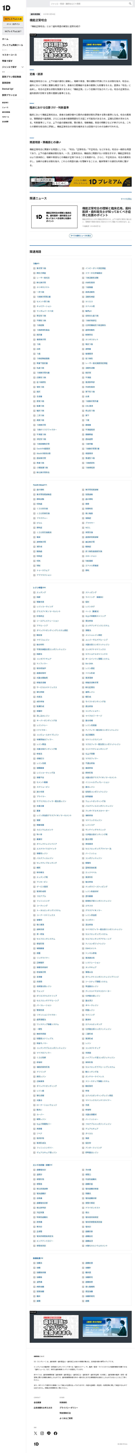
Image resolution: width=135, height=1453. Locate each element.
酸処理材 (89, 1086)
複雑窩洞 (89, 354)
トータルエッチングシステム (49, 910)
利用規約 (63, 1402)
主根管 (39, 1231)
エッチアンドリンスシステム (97, 626)
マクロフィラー (91, 758)
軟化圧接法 (90, 687)
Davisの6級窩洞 (43, 449)
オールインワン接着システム (97, 659)
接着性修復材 (42, 967)
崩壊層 (88, 425)
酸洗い (39, 1110)
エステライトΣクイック (46, 849)
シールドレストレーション (48, 621)
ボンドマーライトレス (94, 1077)
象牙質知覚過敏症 (44, 494)
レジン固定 (90, 668)
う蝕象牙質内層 (43, 373)
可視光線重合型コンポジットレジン (51, 649)
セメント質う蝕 (43, 301)
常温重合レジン (91, 986)
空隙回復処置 (91, 868)
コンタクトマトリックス (95, 649)
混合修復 (89, 925)
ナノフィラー (42, 664)
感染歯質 (89, 439)
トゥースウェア (43, 570)
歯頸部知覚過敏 (91, 537)
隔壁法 (39, 654)
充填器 (88, 1053)
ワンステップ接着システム (48, 1024)
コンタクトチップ (92, 1048)
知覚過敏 (89, 494)
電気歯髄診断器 (91, 1189)
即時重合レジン (91, 1152)
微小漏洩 (40, 925)
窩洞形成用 (41, 891)
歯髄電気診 (41, 1170)
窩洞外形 (89, 877)
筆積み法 (89, 972)
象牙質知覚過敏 (91, 490)
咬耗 (38, 561)
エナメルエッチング (93, 1024)
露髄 (38, 1301)
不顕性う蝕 (41, 320)
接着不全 (40, 777)
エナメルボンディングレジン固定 (99, 1095)
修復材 (39, 1062)
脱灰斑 (88, 373)
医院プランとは (9, 95)
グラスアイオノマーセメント (49, 611)
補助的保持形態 (43, 1067)
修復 (87, 1091)
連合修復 (89, 706)
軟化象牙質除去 (43, 472)
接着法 (88, 630)
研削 (38, 566)
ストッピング (91, 592)
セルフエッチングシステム (96, 934)
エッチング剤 (42, 877)
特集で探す (7, 60)
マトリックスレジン (93, 820)
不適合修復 (90, 763)
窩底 (87, 1138)
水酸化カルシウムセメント (96, 1246)
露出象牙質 (90, 542)
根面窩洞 (89, 453)
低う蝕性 (89, 358)
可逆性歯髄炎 (91, 1179)
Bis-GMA (89, 664)
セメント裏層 (42, 782)
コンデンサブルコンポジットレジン (51, 1048)
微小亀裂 (89, 513)
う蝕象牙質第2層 (44, 297)
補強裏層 (40, 948)
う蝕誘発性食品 (43, 330)
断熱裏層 (89, 796)
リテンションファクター (47, 1015)
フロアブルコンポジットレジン (98, 1124)
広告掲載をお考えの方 (43, 1408)
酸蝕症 (88, 547)
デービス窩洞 (42, 887)
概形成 (88, 697)
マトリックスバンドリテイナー (98, 1100)
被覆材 (39, 920)
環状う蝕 (89, 344)
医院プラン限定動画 (11, 76)
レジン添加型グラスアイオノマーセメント (54, 815)
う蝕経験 (40, 325)
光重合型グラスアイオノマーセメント (101, 777)
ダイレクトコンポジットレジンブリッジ (102, 977)
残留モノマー (42, 1043)
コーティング (42, 906)
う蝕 (38, 344)
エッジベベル (91, 872)
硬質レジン (41, 1119)
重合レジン (90, 787)
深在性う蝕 (41, 439)
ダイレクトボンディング (47, 1086)
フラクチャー (42, 518)
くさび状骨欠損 (43, 513)
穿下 (87, 415)
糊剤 (38, 868)
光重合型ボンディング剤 (47, 749)
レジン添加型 (91, 915)
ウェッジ (40, 991)
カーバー (40, 1114)
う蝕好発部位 (91, 320)
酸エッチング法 (91, 1072)
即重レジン (90, 1010)
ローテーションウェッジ (47, 1105)
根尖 (87, 1212)
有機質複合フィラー (45, 739)
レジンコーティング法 (46, 773)
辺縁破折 (40, 963)
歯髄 (87, 1301)
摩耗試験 (40, 499)
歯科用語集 (6, 112)
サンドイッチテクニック (95, 830)
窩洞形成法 (41, 1143)
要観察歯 (89, 434)
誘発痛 (39, 1222)
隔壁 (38, 597)
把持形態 (89, 773)
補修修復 (89, 815)
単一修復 (40, 934)
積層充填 (40, 602)
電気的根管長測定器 (93, 1222)
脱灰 (38, 392)
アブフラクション (44, 575)
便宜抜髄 (89, 1291)
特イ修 (39, 834)
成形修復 (40, 702)
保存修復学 (41, 668)
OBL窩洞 (89, 406)
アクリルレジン (43, 640)
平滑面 (88, 377)
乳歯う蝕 (40, 368)
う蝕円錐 (89, 444)
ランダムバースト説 (45, 311)
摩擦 (87, 504)
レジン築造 (41, 744)
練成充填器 (41, 1034)
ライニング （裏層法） (94, 597)
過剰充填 (40, 929)
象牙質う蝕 (41, 268)
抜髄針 (88, 1268)
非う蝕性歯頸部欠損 (93, 551)
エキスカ (89, 906)
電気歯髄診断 (91, 1198)
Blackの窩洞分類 (43, 453)
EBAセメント (90, 948)
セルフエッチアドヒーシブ (48, 1001)
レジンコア (90, 825)
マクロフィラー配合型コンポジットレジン (102, 744)
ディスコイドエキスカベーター (98, 991)
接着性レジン (42, 853)
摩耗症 (39, 528)
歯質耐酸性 (90, 330)
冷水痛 (88, 1170)
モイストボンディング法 (95, 702)
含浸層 (39, 396)
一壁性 (39, 1029)
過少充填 (40, 792)
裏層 (38, 811)
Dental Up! (7, 88)
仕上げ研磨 (90, 754)
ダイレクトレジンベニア (47, 844)
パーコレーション (44, 1005)
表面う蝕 (40, 463)
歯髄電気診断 (42, 1203)
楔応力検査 (41, 273)
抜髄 (38, 1268)
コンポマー (90, 920)
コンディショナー (92, 711)
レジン (88, 1043)
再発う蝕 (40, 420)
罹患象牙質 (41, 339)
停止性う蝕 (90, 411)
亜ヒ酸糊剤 (90, 1287)
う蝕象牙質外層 (91, 401)
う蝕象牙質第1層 (92, 449)
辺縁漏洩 (40, 1081)
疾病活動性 (90, 292)
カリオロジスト (43, 287)
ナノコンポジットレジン (95, 944)
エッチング (41, 592)
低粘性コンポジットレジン (96, 792)
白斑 (38, 349)
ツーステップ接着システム (96, 982)
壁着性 (88, 863)
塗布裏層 (89, 896)
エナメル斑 (90, 306)
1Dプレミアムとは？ (13, 31)
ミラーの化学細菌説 (93, 273)
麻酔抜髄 (40, 1287)
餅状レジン (41, 1077)
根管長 (39, 1184)
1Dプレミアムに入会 (13, 19)
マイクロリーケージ (93, 716)
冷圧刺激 (40, 1212)
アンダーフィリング (93, 1148)
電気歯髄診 (41, 1193)
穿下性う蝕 (90, 392)
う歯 (38, 354)
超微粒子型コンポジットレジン (98, 901)
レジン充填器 (91, 725)
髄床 (38, 1296)
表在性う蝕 (41, 316)
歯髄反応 (89, 1236)
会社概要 (5, 122)
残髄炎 (88, 1193)
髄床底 (88, 1272)
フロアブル (41, 896)
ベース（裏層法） (92, 611)
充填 (87, 1105)
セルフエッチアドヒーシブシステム (100, 1067)
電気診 (88, 1227)
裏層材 (39, 839)
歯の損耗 (40, 490)
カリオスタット (91, 339)
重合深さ (89, 1001)
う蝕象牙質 (41, 425)
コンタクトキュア (44, 659)
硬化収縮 (40, 1095)
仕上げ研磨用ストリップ (95, 616)
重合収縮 (89, 721)
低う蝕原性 (41, 382)
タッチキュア (91, 967)
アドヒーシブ (42, 626)
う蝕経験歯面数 (43, 358)
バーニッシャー (91, 1119)
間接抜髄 (40, 1291)
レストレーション (92, 963)
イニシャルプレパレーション (97, 782)
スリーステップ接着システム (97, 1081)
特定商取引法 (65, 1413)
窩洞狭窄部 (90, 382)
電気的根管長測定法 (45, 1236)
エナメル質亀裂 (91, 566)
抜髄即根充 (90, 1296)
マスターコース (9, 54)
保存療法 (40, 872)
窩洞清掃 (89, 678)
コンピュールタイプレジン (48, 735)
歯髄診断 (89, 1231)
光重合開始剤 (42, 678)
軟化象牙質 (41, 283)
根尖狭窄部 (41, 1208)
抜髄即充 (89, 1277)
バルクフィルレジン (45, 858)
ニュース (5, 107)
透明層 (88, 349)
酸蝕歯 (39, 551)
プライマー (41, 796)
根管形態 (40, 1179)
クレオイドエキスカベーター (97, 811)
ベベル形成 (90, 673)
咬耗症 (39, 556)
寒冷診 (39, 1227)
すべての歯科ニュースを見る (81, 236)
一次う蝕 (40, 292)
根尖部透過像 (42, 1189)
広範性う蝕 (41, 377)
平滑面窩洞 (90, 430)
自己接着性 (90, 735)
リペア (39, 1133)
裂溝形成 (40, 706)
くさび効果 (41, 1058)
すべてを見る (126, 199)
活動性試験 (90, 368)
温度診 (39, 1174)
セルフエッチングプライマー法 (98, 849)
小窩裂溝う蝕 (42, 468)
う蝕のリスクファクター (47, 430)
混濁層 (39, 977)
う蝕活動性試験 (91, 278)
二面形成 (89, 1034)
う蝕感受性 (90, 463)
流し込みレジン (43, 716)
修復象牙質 (41, 972)
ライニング (90, 1015)
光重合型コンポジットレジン (97, 645)
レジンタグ (90, 607)
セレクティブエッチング (47, 863)
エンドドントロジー (45, 1241)
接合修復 (89, 621)
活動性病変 (90, 297)
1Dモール (5, 117)
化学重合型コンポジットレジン (98, 1029)
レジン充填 (41, 763)
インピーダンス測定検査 (95, 268)
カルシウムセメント (45, 830)
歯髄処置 (89, 1263)
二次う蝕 (40, 415)
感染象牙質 (41, 458)
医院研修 (6, 82)
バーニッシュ (91, 853)
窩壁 (38, 820)
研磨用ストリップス (45, 1039)
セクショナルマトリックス (96, 654)
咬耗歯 (39, 504)
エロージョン (91, 556)
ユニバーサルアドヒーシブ (96, 640)
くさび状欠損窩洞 (44, 532)
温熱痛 (39, 1282)
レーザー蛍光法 (43, 278)
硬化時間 (40, 692)
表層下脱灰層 (42, 363)
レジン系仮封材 (91, 891)
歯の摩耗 (89, 499)
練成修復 (89, 768)
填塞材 (39, 711)
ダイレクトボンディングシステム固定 (52, 630)
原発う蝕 (40, 401)
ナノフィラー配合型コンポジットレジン (102, 730)
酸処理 (39, 635)
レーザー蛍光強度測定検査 (96, 363)
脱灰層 (39, 335)
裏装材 (88, 1020)
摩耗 (87, 570)
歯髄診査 (89, 1184)
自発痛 (39, 1198)
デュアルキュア (91, 1129)
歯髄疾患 (89, 1282)
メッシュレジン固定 (93, 635)
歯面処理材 (41, 673)
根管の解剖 (90, 1203)
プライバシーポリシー (69, 1408)
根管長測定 (41, 1246)
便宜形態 (40, 944)
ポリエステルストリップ (47, 996)
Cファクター (42, 730)
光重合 (39, 1100)
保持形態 (89, 1062)
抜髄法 (39, 1263)
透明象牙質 (41, 542)
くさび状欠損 (42, 509)
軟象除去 (89, 335)
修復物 (88, 1110)
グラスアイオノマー (93, 910)
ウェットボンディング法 (95, 801)
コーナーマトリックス (46, 915)
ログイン (16, 24)
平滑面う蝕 (41, 434)
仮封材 (88, 1143)
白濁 (87, 396)
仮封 (87, 602)
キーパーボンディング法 (47, 721)
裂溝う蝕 (40, 406)
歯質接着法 (41, 1020)
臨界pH (88, 311)
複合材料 (40, 645)
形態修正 (40, 616)
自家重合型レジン (44, 986)
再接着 (39, 1129)
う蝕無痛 (89, 287)
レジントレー (42, 725)
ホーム (5, 39)
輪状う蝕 (40, 411)
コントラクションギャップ (96, 749)
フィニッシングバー (45, 1148)
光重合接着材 (91, 1114)
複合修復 (89, 882)
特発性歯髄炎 (42, 1217)
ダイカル (89, 1133)
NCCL (87, 528)
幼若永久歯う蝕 (91, 316)
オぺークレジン (91, 1005)
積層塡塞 (40, 825)
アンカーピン (42, 882)
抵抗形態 (40, 1138)
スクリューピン (43, 787)
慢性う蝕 (40, 387)
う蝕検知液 (90, 468)
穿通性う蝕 (90, 458)
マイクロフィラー (44, 1053)
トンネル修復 (91, 953)
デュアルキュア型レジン (47, 1152)
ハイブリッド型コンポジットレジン (100, 1058)
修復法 (39, 754)
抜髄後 (39, 1277)
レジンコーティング (45, 607)
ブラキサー (90, 523)
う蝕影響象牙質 (43, 444)
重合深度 (89, 839)
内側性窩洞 (90, 283)
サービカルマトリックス (47, 687)
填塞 (38, 953)
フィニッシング (43, 901)
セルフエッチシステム (46, 939)
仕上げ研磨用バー (44, 1124)
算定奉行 (5, 103)
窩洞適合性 (90, 958)
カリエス (89, 301)
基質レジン (90, 692)
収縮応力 (40, 758)
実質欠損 (89, 532)
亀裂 (38, 537)
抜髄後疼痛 (41, 1272)
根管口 (88, 1174)
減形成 (39, 547)
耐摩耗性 (89, 509)
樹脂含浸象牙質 (91, 683)
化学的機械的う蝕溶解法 (95, 325)
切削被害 (89, 561)
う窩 (87, 420)
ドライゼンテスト (92, 1208)
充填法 (39, 697)
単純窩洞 (89, 844)
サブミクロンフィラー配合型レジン (51, 801)
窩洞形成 (89, 1039)
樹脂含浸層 (41, 683)
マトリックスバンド (93, 739)
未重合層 (40, 806)
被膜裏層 (40, 768)
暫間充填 (40, 1010)
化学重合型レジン (92, 996)
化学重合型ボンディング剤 (96, 834)
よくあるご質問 (66, 1418)
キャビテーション (44, 306)
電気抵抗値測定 (91, 1217)
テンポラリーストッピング (96, 887)
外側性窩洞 (90, 387)
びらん (39, 523)
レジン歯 (40, 1091)
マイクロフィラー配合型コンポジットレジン (103, 929)
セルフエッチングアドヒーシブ (98, 939)
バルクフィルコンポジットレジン (99, 806)
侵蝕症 (88, 518)
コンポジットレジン (93, 858)
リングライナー (43, 958)
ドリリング (41, 1072)
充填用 (39, 982)
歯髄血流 (89, 1241)
